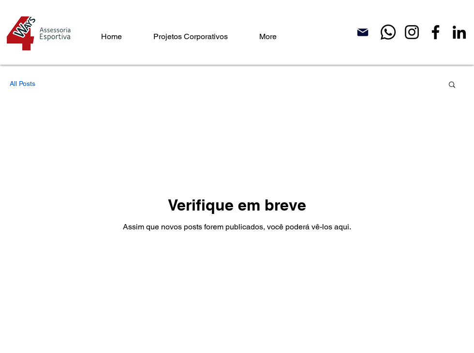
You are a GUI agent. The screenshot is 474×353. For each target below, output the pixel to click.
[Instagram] (411, 32)
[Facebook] (435, 32)
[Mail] (362, 32)
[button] (452, 85)
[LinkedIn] (459, 32)
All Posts (22, 83)
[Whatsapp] (388, 32)
